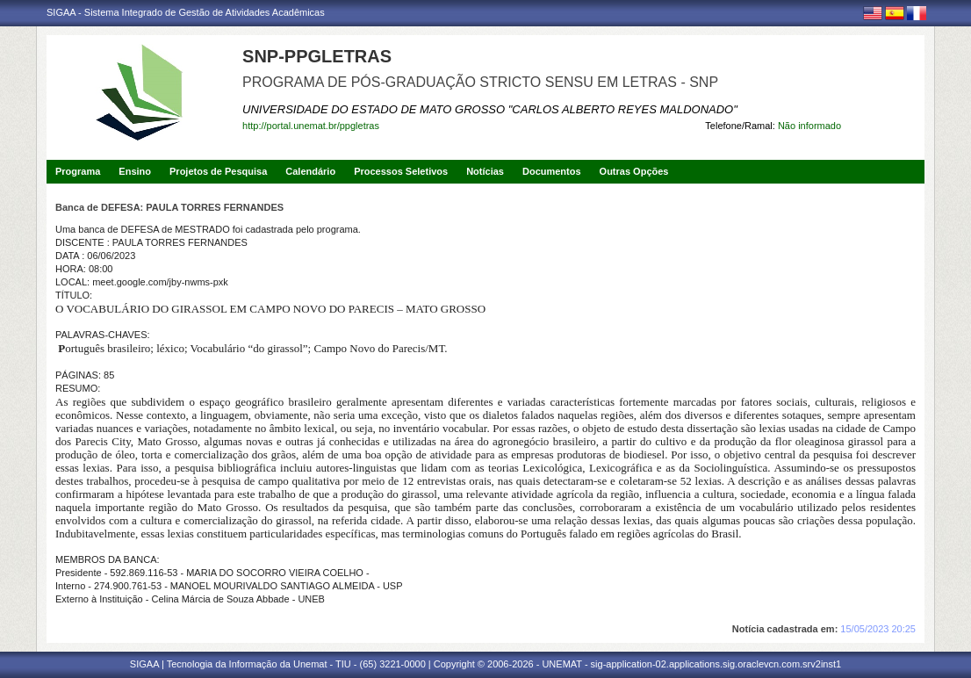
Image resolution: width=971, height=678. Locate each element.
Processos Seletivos (401, 171)
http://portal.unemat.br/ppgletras (310, 125)
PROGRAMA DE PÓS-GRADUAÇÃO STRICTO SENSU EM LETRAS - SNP (480, 82)
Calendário (310, 171)
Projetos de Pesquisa (218, 171)
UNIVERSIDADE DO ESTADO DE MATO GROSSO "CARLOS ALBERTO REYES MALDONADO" (489, 109)
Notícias (485, 171)
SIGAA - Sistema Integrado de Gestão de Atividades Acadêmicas (186, 12)
